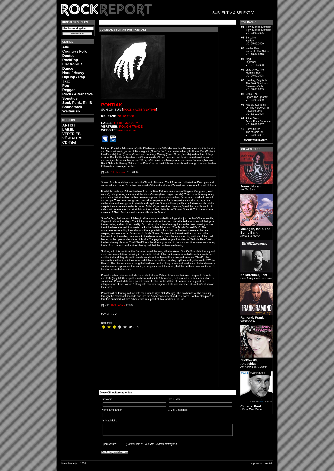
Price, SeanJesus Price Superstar (258, 120)
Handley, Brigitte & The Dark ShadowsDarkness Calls (256, 83)
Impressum (256, 463)
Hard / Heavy (73, 73)
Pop (65, 86)
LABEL (68, 130)
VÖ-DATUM (71, 138)
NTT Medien (118, 172)
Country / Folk (74, 51)
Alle (65, 47)
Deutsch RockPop (70, 58)
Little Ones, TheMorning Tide (255, 71)
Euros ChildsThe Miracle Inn (254, 131)
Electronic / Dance (72, 66)
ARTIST (68, 125)
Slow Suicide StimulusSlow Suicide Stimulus (258, 28)
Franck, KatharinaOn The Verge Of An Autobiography (257, 107)
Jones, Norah (250, 186)
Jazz (66, 81)
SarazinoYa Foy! (251, 39)
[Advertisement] (74, 213)
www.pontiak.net (127, 130)
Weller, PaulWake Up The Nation (257, 50)
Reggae (68, 90)
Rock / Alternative (77, 94)
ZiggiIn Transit (251, 60)
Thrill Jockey (125, 123)
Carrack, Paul (250, 406)
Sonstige (70, 98)
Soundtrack (72, 107)
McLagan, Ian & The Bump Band (255, 230)
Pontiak (111, 104)
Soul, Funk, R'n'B (77, 103)
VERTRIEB (71, 134)
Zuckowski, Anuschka (249, 361)
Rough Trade (131, 126)
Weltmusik (71, 111)
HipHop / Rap (73, 77)
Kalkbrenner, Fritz (253, 275)
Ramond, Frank (252, 317)
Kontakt (268, 463)
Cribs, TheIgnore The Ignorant (257, 96)
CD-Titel (69, 142)
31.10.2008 (126, 116)
